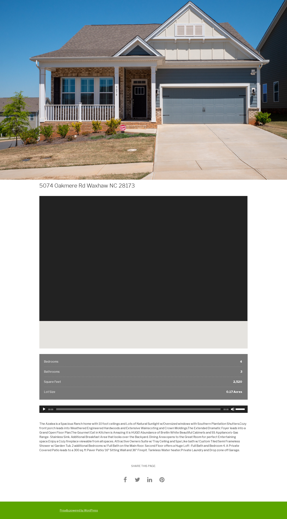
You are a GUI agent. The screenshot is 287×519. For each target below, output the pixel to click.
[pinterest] (162, 479)
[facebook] (125, 479)
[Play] (44, 409)
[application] (143, 409)
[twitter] (137, 479)
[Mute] (232, 409)
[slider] (138, 409)
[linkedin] (150, 479)
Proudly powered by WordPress (79, 510)
